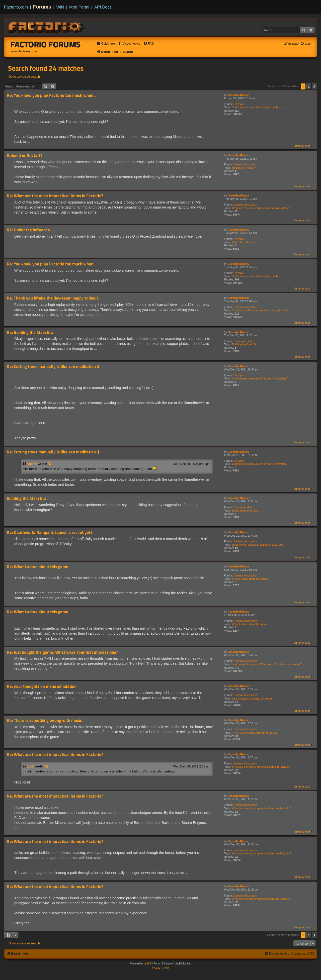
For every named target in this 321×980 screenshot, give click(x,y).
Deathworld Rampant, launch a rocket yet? (258, 544)
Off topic (238, 104)
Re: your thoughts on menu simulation (41, 686)
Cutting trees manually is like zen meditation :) (260, 378)
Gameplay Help (243, 341)
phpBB (147, 963)
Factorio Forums (46, 44)
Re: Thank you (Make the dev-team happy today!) (52, 298)
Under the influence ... (245, 242)
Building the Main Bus (245, 344)
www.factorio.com (24, 51)
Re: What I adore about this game (37, 566)
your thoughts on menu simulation (252, 698)
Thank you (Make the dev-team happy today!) (260, 310)
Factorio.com (16, 7)
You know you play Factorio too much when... (259, 107)
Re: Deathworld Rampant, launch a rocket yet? (49, 532)
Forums (42, 7)
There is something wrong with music (254, 732)
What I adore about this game (250, 578)
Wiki (60, 7)
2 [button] (309, 86)
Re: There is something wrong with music (44, 720)
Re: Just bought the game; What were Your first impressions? (62, 652)
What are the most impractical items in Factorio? (261, 208)
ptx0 (30, 766)
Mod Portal (79, 7)
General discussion (245, 164)
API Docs (103, 7)
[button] (314, 86)
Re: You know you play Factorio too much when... (51, 95)
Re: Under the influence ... (30, 230)
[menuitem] (129, 43)
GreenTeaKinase (238, 94)
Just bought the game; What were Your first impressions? (267, 664)
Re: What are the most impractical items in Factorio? (55, 196)
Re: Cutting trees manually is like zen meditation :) (53, 366)
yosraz (32, 464)
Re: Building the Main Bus (30, 332)
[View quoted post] (50, 463)
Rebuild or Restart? (244, 167)
